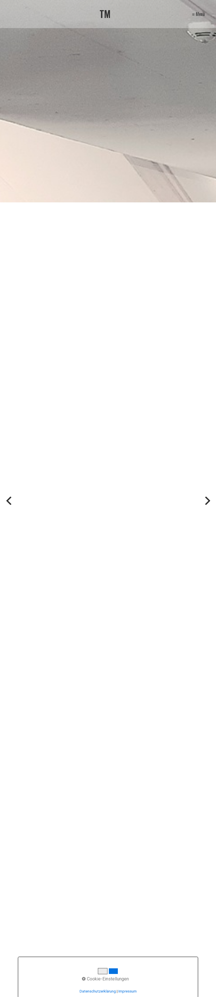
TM (105, 14)
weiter (207, 503)
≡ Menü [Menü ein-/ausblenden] (198, 14)
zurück (8, 503)
